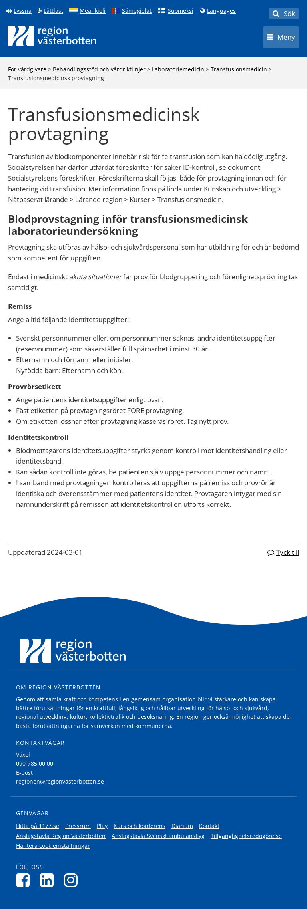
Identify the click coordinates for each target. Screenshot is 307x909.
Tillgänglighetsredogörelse (246, 836)
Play (102, 826)
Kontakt (209, 826)
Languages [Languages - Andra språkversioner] (221, 11)
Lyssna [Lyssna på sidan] (23, 11)
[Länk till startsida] (52, 36)
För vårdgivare (27, 69)
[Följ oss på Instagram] (73, 880)
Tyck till (287, 552)
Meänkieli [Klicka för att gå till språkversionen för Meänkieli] (93, 11)
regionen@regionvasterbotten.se (60, 781)
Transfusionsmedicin (239, 69)
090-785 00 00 (34, 763)
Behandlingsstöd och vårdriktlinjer (99, 69)
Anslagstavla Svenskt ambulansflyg (158, 836)
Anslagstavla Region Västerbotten (61, 836)
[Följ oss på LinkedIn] (49, 880)
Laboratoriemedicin (178, 69)
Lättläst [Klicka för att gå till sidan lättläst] (53, 11)
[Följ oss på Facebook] (25, 880)
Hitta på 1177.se (37, 826)
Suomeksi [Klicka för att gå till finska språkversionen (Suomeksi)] (180, 11)
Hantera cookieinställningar (53, 845)
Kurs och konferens (139, 826)
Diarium (182, 826)
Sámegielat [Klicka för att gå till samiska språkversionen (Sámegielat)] (137, 11)
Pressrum (78, 826)
